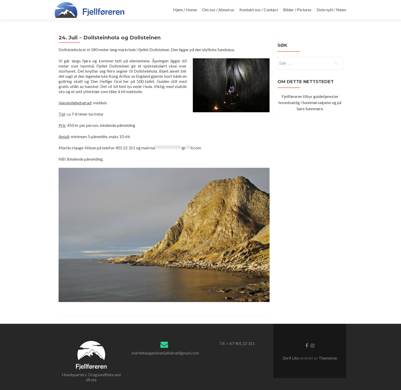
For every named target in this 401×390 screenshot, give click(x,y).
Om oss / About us (218, 9)
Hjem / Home (185, 9)
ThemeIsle (328, 357)
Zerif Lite (291, 357)
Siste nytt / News (331, 9)
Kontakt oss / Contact (258, 9)
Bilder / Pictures (297, 9)
